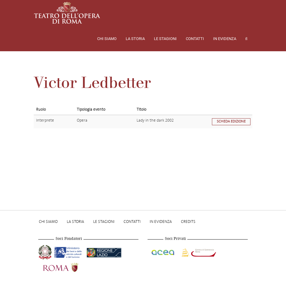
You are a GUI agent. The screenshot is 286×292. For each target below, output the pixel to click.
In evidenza (224, 38)
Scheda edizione (231, 121)
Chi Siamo (107, 38)
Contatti (195, 38)
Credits (188, 221)
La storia (135, 38)
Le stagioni (165, 38)
